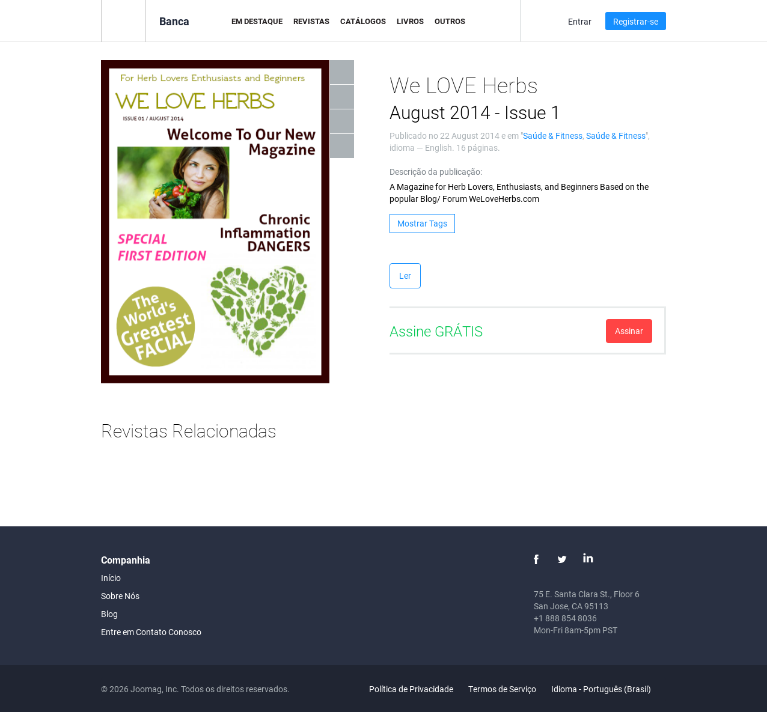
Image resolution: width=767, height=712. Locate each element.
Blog (109, 613)
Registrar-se (635, 21)
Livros (410, 21)
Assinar (629, 330)
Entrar (579, 21)
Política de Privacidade (411, 689)
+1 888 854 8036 (565, 618)
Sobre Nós (120, 595)
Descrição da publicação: (436, 171)
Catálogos (363, 21)
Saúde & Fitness (552, 135)
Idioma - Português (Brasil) (608, 689)
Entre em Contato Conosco (151, 631)
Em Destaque (257, 21)
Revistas (311, 21)
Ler (405, 275)
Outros (450, 21)
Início (111, 577)
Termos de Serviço (502, 689)
